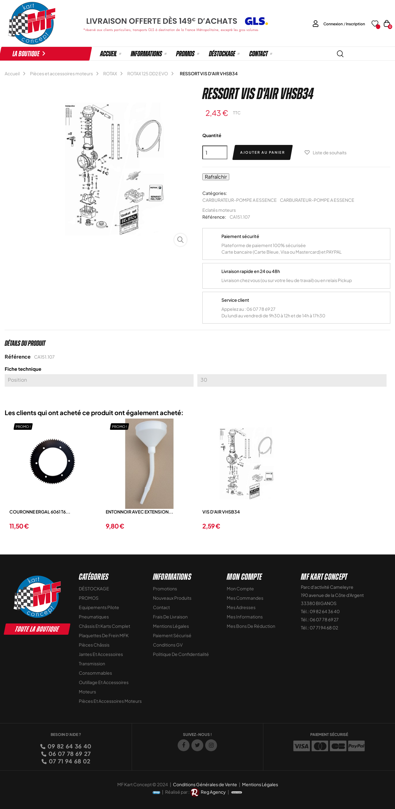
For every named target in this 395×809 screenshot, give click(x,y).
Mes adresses (241, 607)
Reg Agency (213, 792)
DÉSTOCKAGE (94, 588)
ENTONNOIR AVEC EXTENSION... (139, 511)
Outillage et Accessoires (104, 682)
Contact (161, 607)
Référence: (214, 217)
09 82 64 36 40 (69, 746)
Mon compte (240, 588)
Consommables (95, 673)
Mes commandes (245, 598)
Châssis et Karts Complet (104, 626)
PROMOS (89, 598)
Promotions (165, 588)
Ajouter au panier (262, 152)
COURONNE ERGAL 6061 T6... (39, 511)
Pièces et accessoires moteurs (110, 701)
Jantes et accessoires (101, 654)
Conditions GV (168, 645)
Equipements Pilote (99, 607)
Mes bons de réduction (251, 626)
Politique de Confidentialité (181, 654)
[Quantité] (214, 152)
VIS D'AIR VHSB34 (221, 511)
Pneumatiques (94, 616)
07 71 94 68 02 (69, 761)
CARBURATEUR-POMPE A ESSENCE (239, 200)
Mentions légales (171, 626)
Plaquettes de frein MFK (104, 635)
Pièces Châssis (94, 645)
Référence (18, 356)
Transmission (92, 663)
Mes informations (245, 616)
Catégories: (214, 193)
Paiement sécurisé (172, 635)
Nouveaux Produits (172, 598)
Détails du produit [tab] (25, 343)
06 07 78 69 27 (69, 753)
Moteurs (87, 691)
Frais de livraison (170, 616)
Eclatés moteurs (219, 210)
